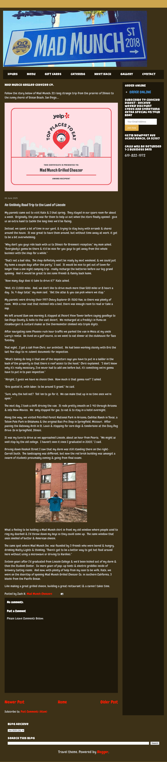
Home (62, 702)
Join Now (131, 128)
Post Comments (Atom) (34, 712)
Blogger (102, 751)
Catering (78, 74)
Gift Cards (53, 74)
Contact (148, 74)
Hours (13, 74)
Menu (31, 74)
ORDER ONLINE (140, 92)
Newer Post (14, 702)
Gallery (126, 74)
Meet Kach (102, 74)
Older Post (109, 702)
